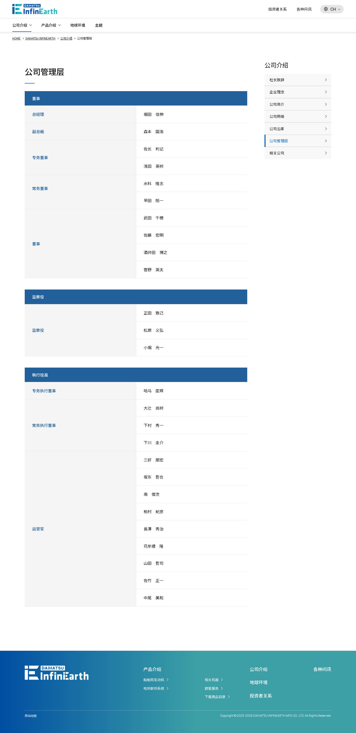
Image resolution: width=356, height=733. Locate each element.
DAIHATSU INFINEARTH (40, 38)
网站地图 (31, 715)
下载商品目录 (215, 696)
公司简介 (277, 113)
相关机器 (212, 679)
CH (330, 9)
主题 (98, 25)
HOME (16, 38)
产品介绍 (48, 25)
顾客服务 (212, 688)
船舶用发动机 (153, 679)
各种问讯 (304, 9)
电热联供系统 (153, 688)
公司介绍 (19, 25)
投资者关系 (277, 9)
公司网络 (277, 128)
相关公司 (277, 175)
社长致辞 (277, 81)
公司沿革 (277, 144)
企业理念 (277, 97)
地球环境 (77, 25)
